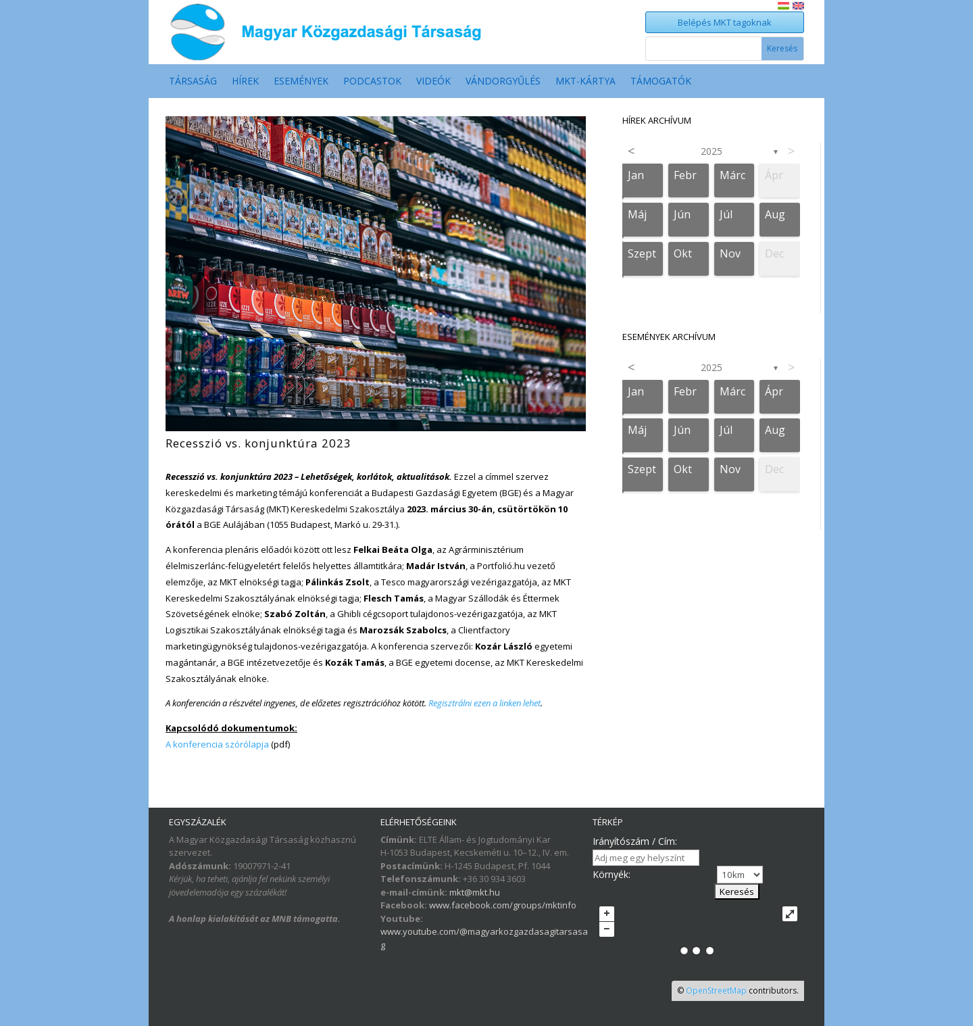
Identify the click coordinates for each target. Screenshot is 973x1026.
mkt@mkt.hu (474, 892)
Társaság (193, 81)
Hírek (245, 81)
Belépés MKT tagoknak (725, 22)
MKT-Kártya (585, 81)
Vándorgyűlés (503, 81)
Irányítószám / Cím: (635, 841)
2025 (711, 151)
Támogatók (660, 81)
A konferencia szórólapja (217, 744)
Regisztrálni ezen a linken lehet (484, 703)
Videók (433, 81)
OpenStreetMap (716, 990)
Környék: (611, 874)
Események (301, 81)
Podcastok (372, 81)
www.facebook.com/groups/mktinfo (502, 905)
